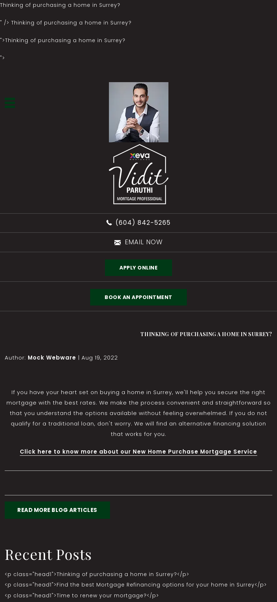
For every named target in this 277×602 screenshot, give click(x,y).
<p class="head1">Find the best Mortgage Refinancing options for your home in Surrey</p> (136, 584)
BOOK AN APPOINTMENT (138, 297)
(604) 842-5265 (143, 222)
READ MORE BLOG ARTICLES (57, 510)
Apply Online (138, 267)
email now (144, 241)
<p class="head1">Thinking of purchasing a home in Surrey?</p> (97, 574)
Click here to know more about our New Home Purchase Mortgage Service (138, 451)
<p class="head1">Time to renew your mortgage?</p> (82, 595)
